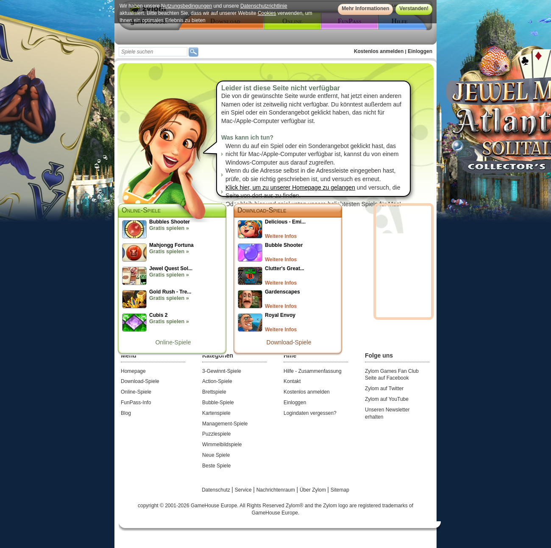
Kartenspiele (216, 413)
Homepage (133, 371)
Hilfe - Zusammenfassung (313, 371)
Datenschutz (216, 490)
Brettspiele (214, 392)
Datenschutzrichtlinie (263, 6)
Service (244, 490)
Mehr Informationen (365, 8)
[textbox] (153, 51)
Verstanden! (414, 8)
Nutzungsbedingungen (186, 6)
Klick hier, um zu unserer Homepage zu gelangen (290, 187)
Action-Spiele (217, 381)
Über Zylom (313, 490)
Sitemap (340, 490)
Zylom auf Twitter (384, 388)
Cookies (267, 13)
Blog (126, 413)
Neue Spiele (216, 455)
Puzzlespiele (216, 434)
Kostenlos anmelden (379, 51)
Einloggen (420, 51)
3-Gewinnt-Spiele (221, 371)
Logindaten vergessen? (310, 413)
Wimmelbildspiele (222, 444)
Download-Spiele (262, 210)
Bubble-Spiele (218, 402)
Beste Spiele (216, 466)
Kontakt (292, 381)
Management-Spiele (225, 424)
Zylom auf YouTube (387, 399)
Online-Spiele (173, 342)
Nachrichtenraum (276, 490)
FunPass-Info (136, 402)
